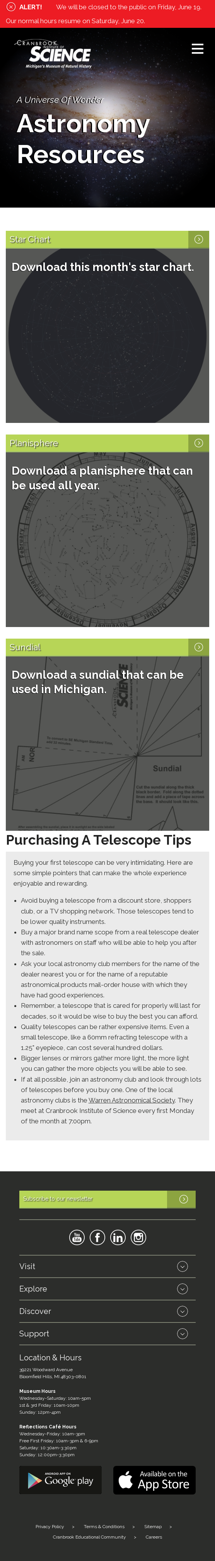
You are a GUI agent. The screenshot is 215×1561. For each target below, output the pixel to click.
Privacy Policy (50, 1526)
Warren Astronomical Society (132, 1100)
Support (34, 1333)
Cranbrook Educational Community (89, 1537)
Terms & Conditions (104, 1526)
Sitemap (153, 1526)
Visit (27, 1266)
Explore (33, 1288)
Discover (35, 1311)
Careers (154, 1537)
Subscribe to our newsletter (109, 1199)
